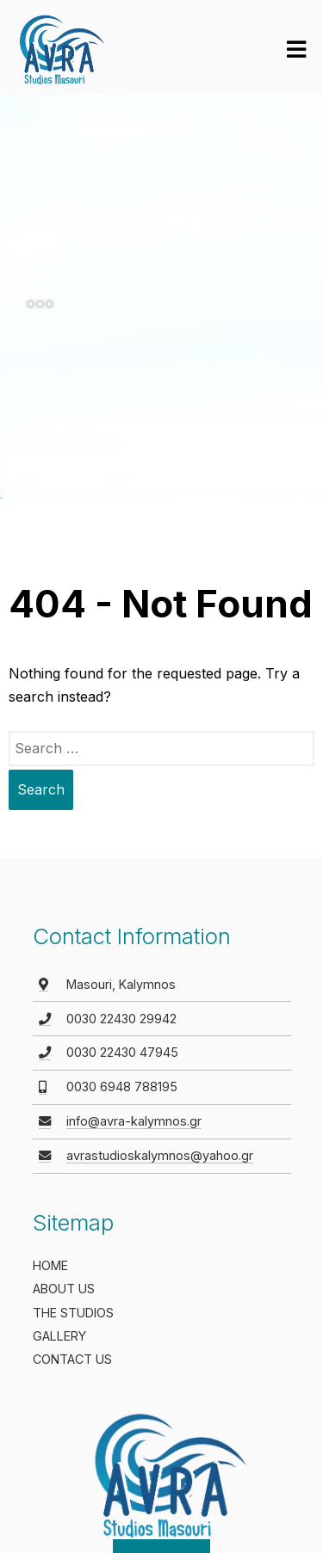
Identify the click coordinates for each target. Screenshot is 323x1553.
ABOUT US (64, 1288)
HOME (50, 1265)
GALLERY (59, 1336)
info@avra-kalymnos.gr (134, 1121)
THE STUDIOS (73, 1312)
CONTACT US (72, 1359)
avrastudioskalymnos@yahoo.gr (159, 1155)
